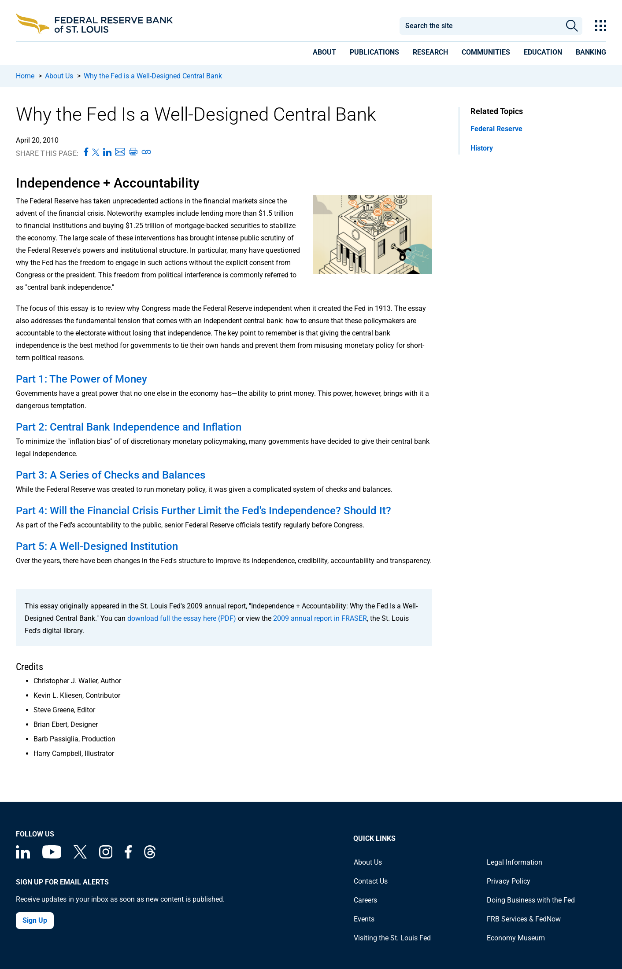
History (481, 148)
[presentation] (324, 53)
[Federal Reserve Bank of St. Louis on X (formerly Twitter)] (80, 856)
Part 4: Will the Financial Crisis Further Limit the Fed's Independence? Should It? (203, 511)
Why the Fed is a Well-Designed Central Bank (153, 76)
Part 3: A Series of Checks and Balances (110, 475)
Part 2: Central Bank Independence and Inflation (128, 427)
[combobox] (480, 26)
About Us (59, 76)
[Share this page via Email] (120, 152)
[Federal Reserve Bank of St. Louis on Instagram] (105, 856)
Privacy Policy (508, 881)
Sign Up (34, 920)
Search (572, 26)
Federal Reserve (496, 129)
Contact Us (371, 881)
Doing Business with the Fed (531, 900)
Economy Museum (516, 938)
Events (364, 919)
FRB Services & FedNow (524, 919)
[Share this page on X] (95, 152)
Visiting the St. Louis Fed (392, 938)
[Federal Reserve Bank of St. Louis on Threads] (150, 856)
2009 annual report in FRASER (320, 618)
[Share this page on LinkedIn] (107, 152)
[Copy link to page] (146, 152)
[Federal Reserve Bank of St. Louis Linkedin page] (23, 856)
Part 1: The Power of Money (81, 379)
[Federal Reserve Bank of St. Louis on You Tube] (51, 856)
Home (25, 76)
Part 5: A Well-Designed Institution (97, 546)
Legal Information (514, 862)
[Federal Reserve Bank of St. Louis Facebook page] (128, 856)
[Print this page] (133, 152)
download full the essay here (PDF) (181, 618)
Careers (365, 900)
